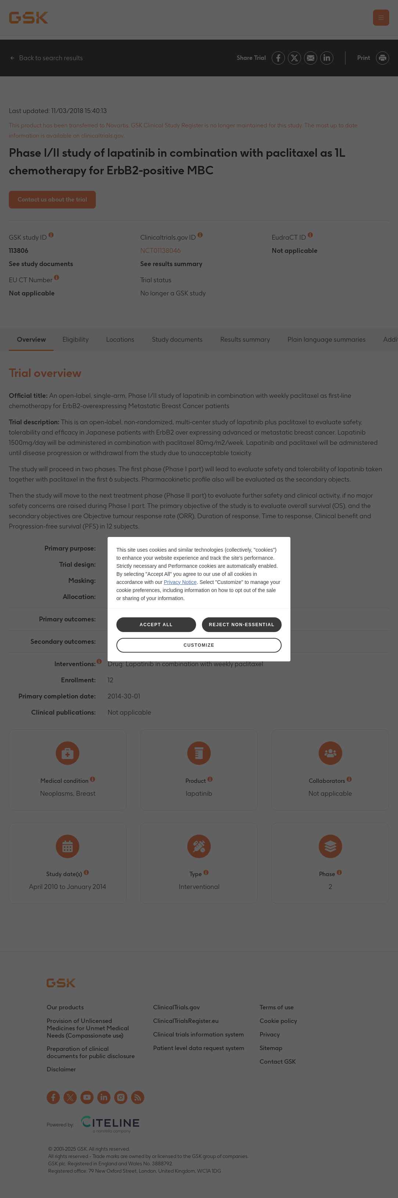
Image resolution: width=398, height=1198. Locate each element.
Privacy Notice (180, 582)
